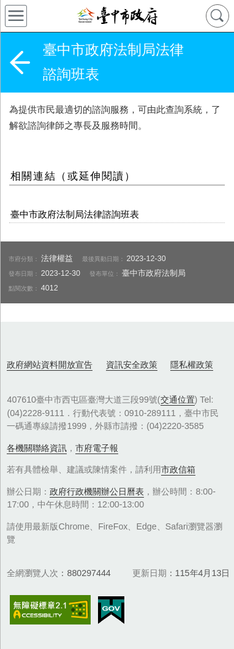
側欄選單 (16, 16)
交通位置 (177, 399)
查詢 (217, 16)
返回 (19, 62)
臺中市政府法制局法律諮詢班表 (74, 214)
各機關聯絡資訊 (37, 448)
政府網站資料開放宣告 (49, 365)
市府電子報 (96, 448)
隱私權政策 (191, 365)
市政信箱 (178, 469)
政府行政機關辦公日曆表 (97, 491)
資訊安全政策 (131, 365)
